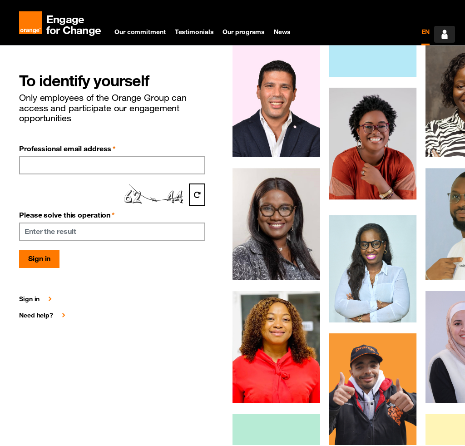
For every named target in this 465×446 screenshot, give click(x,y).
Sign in (39, 258)
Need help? (36, 315)
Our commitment (140, 32)
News (282, 32)
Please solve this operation (67, 215)
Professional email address (67, 148)
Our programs (244, 32)
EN (425, 32)
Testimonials (194, 32)
